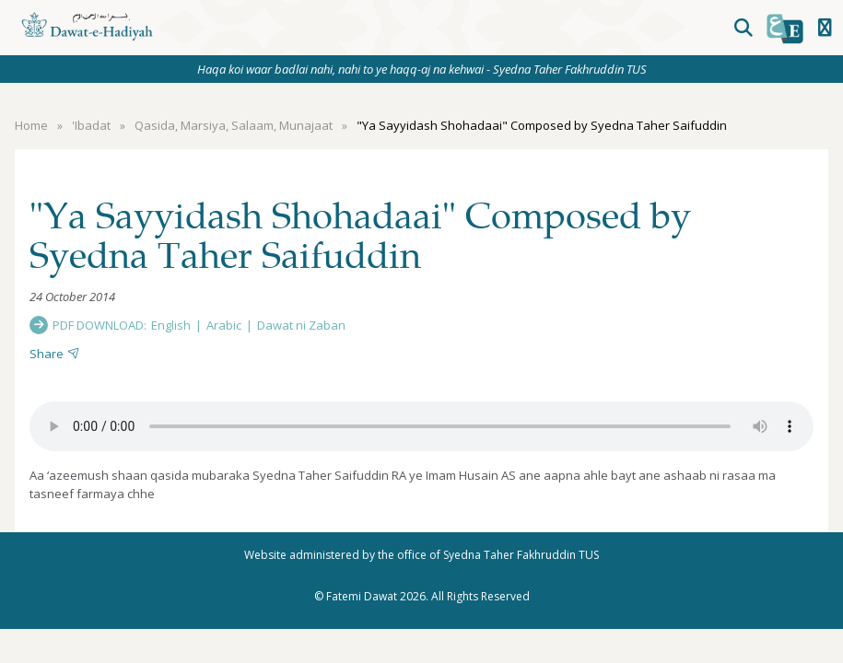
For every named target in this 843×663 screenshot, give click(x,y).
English (171, 325)
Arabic (223, 325)
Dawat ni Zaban (301, 325)
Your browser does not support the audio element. (421, 426)
